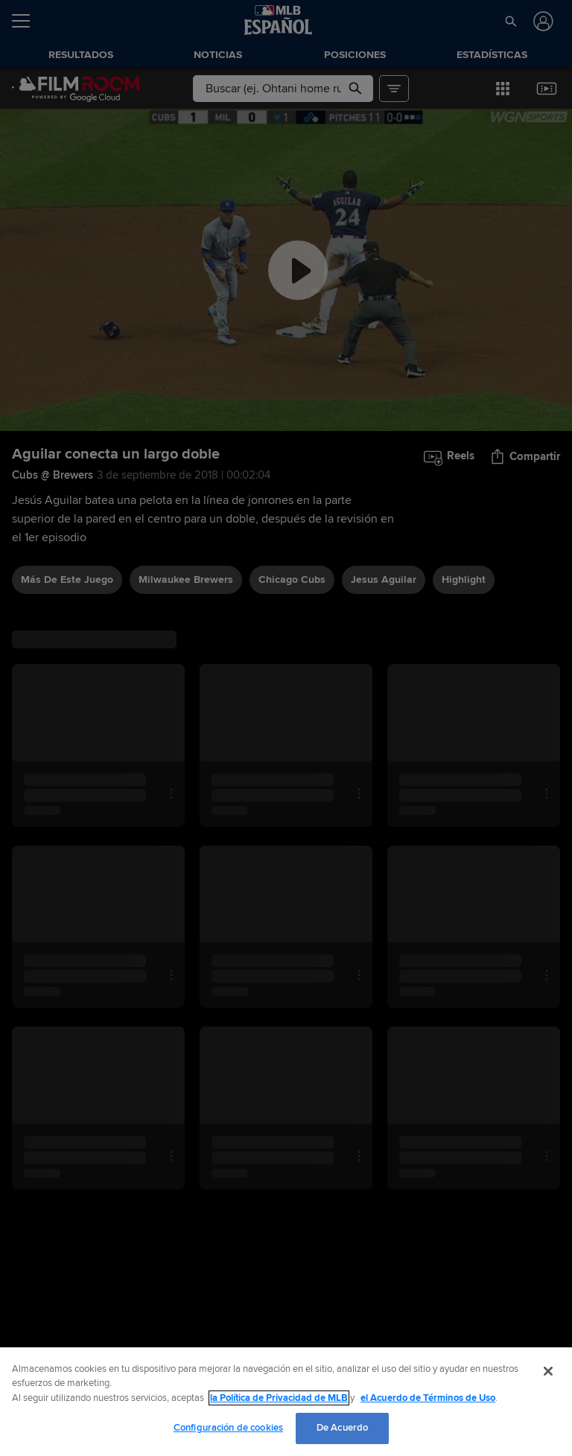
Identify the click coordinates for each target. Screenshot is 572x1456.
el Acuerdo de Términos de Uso (427, 1398)
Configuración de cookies (228, 1428)
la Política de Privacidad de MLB (279, 1398)
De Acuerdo (342, 1428)
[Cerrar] (548, 1371)
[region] (286, 1401)
